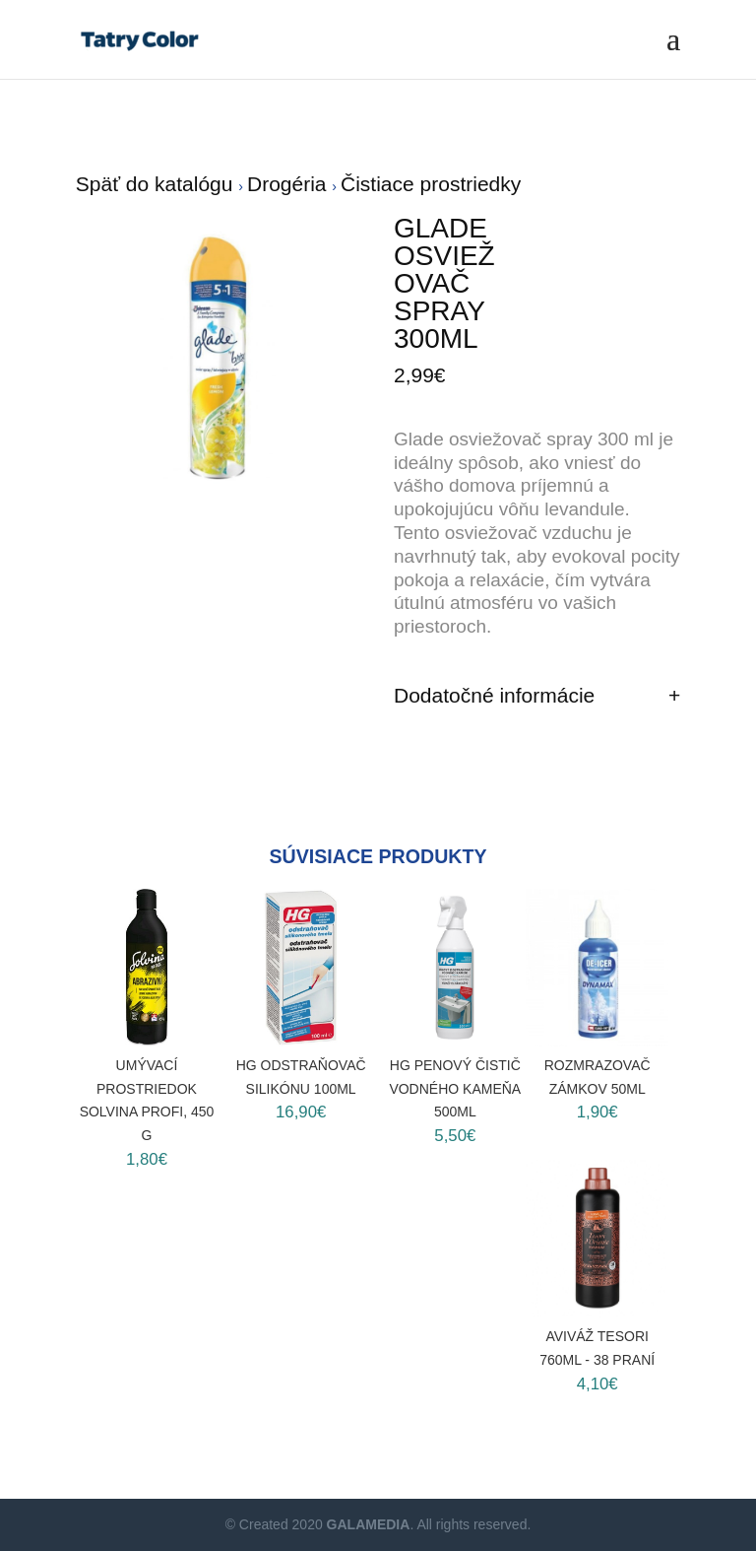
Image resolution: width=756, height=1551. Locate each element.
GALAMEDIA (368, 1524)
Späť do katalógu (157, 183)
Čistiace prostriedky (431, 183)
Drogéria (289, 183)
